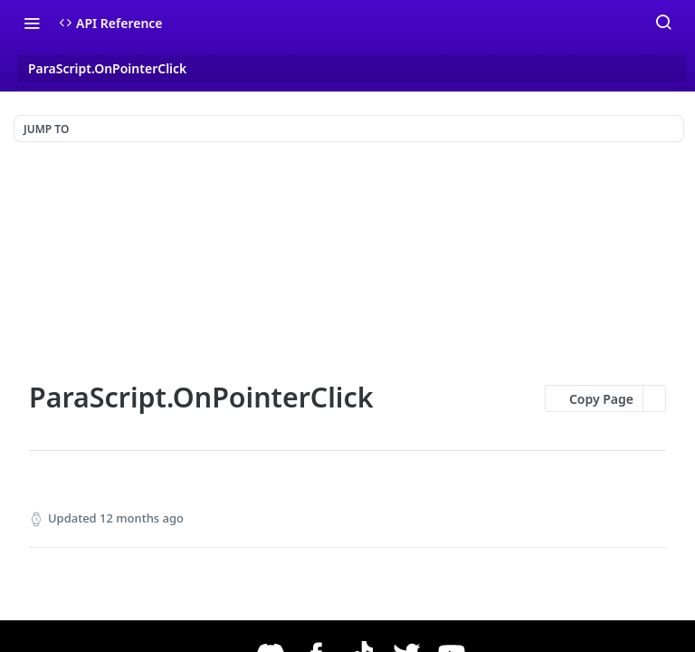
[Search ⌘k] (663, 22)
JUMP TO (46, 129)
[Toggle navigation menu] (31, 22)
